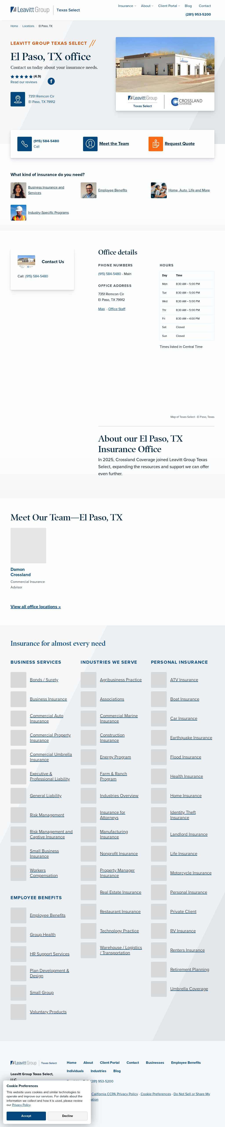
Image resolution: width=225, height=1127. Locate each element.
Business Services (36, 662)
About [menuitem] (146, 6)
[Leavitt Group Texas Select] (45, 10)
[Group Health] (42, 935)
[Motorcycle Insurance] (182, 873)
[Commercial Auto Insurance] (42, 718)
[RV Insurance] (182, 931)
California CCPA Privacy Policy (114, 1094)
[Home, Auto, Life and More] (182, 190)
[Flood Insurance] (182, 757)
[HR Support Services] (42, 954)
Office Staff (116, 309)
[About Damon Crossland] (28, 567)
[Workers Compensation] (42, 873)
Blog (117, 1071)
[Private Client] (182, 912)
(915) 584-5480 (36, 276)
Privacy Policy (21, 1105)
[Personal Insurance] (182, 892)
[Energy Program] (112, 757)
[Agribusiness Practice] (112, 680)
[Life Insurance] (182, 854)
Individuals (75, 1071)
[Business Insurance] (42, 699)
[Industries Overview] (112, 796)
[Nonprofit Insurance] (112, 854)
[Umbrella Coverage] (182, 989)
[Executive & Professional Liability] (42, 776)
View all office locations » (36, 606)
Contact (133, 1062)
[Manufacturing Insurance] (112, 834)
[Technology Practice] (112, 931)
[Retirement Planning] (182, 970)
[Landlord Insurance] (182, 834)
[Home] (34, 1063)
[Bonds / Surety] (42, 680)
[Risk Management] (42, 815)
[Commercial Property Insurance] (42, 738)
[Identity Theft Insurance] (182, 815)
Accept (26, 1116)
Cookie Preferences (156, 1094)
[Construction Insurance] (112, 738)
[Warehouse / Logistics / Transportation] (112, 950)
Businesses (155, 1062)
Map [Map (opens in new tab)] (101, 309)
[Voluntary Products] (42, 1012)
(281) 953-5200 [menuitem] (198, 14)
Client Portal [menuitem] (167, 6)
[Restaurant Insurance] (112, 912)
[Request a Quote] (178, 144)
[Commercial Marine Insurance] (112, 718)
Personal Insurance (179, 662)
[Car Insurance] (182, 718)
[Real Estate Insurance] (112, 892)
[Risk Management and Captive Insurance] (42, 834)
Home (14, 26)
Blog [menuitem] (188, 6)
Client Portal (110, 1062)
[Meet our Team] (112, 144)
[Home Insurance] (182, 796)
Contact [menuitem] (205, 6)
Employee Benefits (36, 898)
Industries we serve (109, 662)
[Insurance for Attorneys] (112, 815)
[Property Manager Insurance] (112, 873)
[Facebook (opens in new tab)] (53, 81)
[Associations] (112, 699)
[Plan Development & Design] (42, 973)
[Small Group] (42, 993)
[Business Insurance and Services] (42, 190)
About (88, 1062)
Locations (28, 26)
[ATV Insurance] (182, 680)
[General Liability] (42, 796)
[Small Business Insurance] (42, 854)
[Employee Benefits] (112, 190)
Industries (98, 1071)
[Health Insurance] (182, 776)
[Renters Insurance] (182, 950)
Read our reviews (24, 82)
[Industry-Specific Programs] (42, 213)
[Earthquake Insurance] (182, 738)
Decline (67, 1116)
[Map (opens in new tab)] (60, 99)
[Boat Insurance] (182, 699)
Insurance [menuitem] (125, 6)
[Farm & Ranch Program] (112, 776)
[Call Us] (46, 144)
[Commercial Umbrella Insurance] (42, 757)
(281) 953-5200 (101, 1081)
